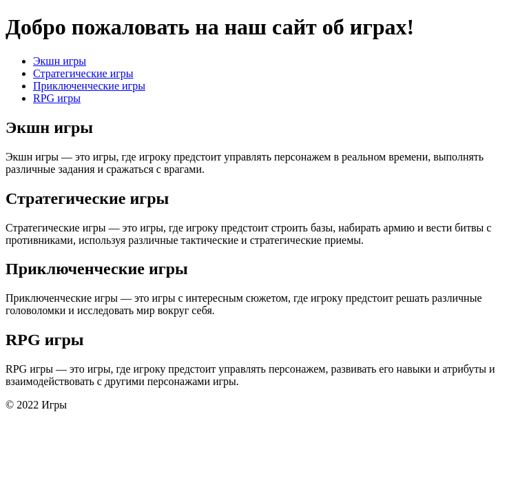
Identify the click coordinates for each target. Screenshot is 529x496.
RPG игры (57, 98)
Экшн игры (59, 61)
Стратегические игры (83, 73)
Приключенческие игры (89, 86)
